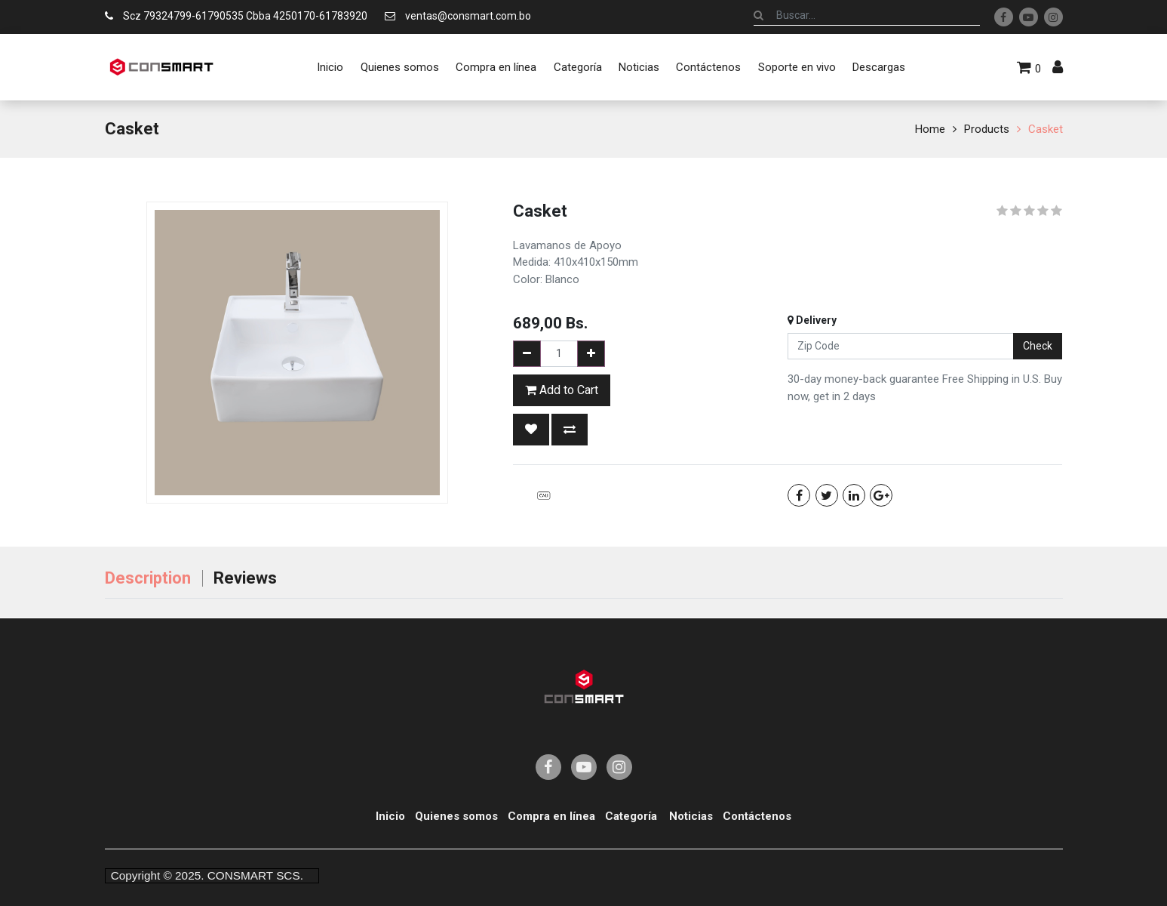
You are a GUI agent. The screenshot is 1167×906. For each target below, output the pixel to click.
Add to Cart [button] (561, 390)
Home (930, 129)
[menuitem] (330, 67)
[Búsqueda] (758, 15)
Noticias (691, 816)
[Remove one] (527, 354)
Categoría (631, 816)
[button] (531, 429)
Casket (1045, 129)
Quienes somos (456, 816)
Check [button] (1037, 346)
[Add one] (591, 354)
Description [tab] (148, 578)
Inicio (390, 816)
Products (986, 129)
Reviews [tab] (245, 578)
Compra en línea (551, 816)
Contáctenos (757, 816)
